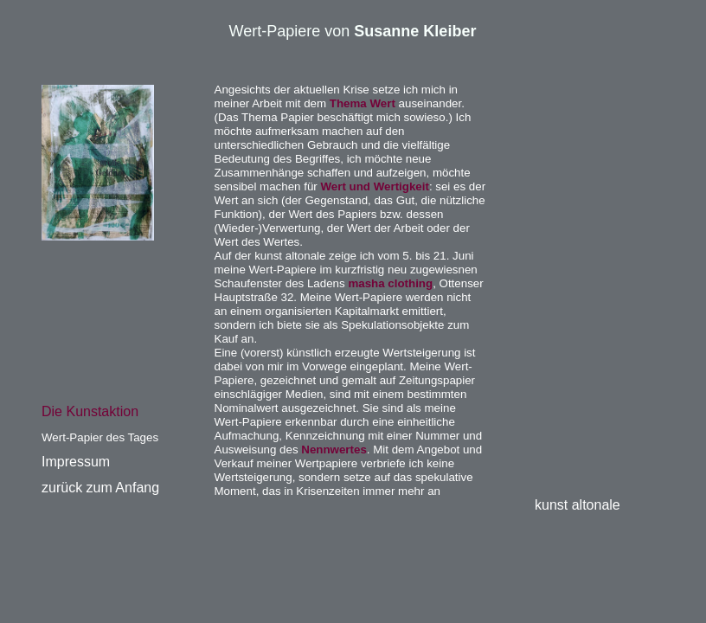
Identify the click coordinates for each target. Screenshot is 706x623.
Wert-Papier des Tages (100, 437)
